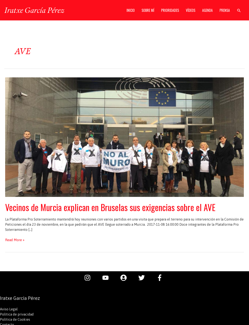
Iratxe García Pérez (34, 10)
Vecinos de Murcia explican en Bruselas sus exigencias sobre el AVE (110, 207)
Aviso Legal (9, 309)
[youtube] (107, 277)
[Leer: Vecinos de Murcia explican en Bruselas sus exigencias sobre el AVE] (124, 137)
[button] (239, 10)
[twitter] (143, 277)
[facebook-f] (160, 277)
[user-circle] (125, 277)
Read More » (14, 239)
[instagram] (89, 277)
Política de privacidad (17, 314)
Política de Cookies (15, 319)
